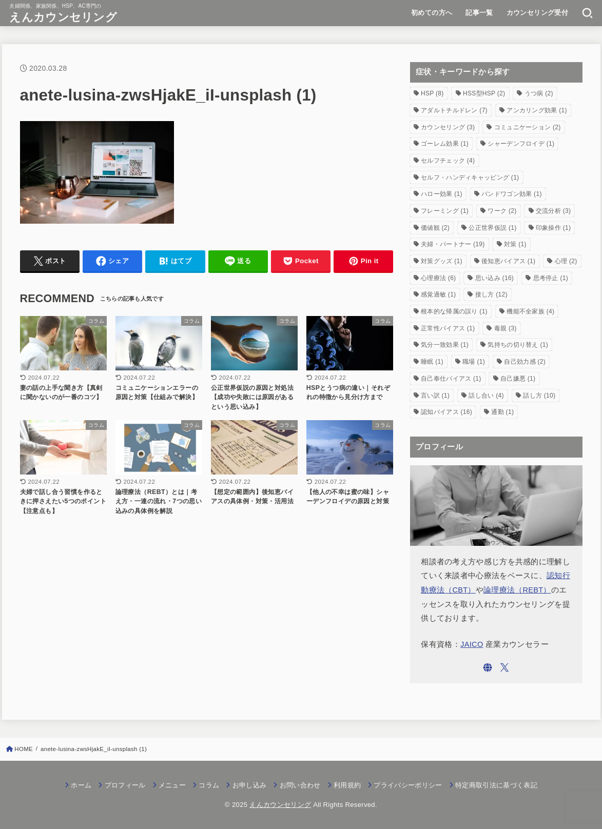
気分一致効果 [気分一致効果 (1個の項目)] (445, 344)
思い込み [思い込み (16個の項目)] (494, 278)
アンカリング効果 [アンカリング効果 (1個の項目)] (537, 110)
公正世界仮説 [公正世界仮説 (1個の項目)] (492, 227)
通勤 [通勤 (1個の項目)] (502, 412)
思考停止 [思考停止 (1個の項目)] (550, 278)
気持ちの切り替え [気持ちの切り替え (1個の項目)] (518, 344)
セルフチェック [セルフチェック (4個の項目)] (448, 160)
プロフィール (125, 785)
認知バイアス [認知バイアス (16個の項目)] (446, 412)
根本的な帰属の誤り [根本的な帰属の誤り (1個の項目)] (454, 311)
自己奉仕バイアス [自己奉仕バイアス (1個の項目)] (451, 378)
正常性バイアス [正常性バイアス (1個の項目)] (448, 328)
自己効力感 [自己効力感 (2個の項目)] (525, 361)
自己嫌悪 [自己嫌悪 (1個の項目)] (517, 378)
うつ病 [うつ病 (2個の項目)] (539, 93)
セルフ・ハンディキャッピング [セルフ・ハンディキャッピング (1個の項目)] (470, 177)
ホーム (81, 785)
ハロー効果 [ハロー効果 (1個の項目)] (441, 194)
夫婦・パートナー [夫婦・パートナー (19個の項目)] (453, 244)
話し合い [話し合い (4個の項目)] (486, 395)
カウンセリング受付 (538, 12)
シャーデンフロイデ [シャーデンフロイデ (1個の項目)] (521, 143)
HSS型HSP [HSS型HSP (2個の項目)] (484, 93)
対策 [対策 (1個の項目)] (515, 244)
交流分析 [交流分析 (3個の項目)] (553, 210)
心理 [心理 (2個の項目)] (566, 261)
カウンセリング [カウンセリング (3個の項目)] (448, 127)
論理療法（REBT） (517, 590)
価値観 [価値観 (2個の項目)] (435, 227)
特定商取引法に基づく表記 (496, 785)
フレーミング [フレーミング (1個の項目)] (445, 210)
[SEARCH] (587, 13)
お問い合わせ (300, 785)
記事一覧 (479, 12)
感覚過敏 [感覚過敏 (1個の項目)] (438, 294)
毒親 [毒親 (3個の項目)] (505, 328)
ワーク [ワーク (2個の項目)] (502, 210)
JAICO (471, 644)
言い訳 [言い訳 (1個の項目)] (435, 395)
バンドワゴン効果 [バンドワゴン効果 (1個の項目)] (511, 194)
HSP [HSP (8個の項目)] (432, 93)
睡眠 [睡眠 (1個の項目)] (432, 361)
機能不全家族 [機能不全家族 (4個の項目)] (530, 311)
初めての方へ (431, 12)
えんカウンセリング (63, 17)
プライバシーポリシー (408, 785)
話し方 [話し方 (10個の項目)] (539, 395)
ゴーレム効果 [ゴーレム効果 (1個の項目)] (445, 143)
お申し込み (249, 785)
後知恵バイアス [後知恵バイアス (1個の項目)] (508, 261)
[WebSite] (487, 667)
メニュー (172, 785)
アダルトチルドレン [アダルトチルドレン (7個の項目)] (454, 110)
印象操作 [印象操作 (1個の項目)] (553, 227)
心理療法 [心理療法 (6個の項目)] (438, 278)
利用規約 (347, 785)
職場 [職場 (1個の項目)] (473, 361)
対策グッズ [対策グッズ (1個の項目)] (441, 261)
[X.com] (504, 667)
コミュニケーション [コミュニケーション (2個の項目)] (527, 127)
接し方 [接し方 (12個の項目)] (491, 294)
